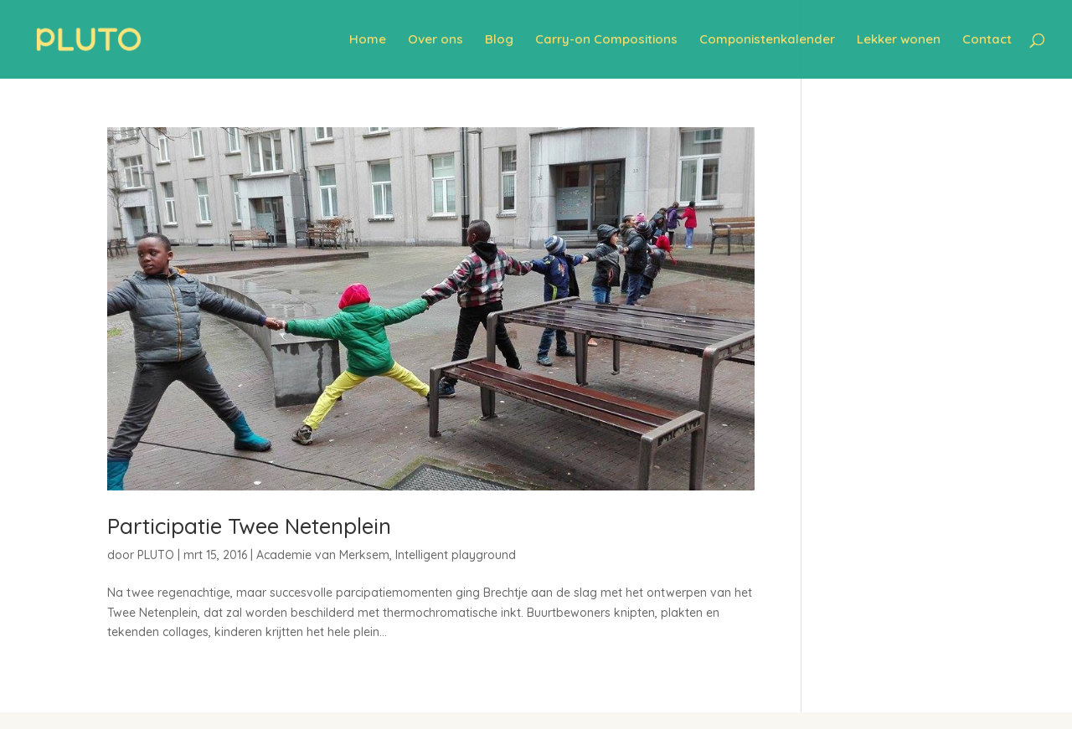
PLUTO (155, 554)
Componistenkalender (767, 40)
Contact (987, 40)
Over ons (435, 40)
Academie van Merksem (322, 554)
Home (367, 40)
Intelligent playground (455, 554)
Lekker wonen (899, 40)
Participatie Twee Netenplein (249, 526)
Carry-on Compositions (606, 40)
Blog (499, 40)
